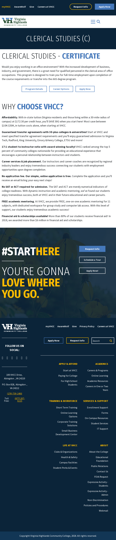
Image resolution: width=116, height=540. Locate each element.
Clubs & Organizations (65, 451)
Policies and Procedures (96, 505)
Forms (105, 412)
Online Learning (100, 375)
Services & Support (95, 401)
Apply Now (104, 6)
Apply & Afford (68, 363)
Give (31, 6)
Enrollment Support (97, 407)
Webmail (103, 510)
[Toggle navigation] (93, 21)
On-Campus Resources (96, 418)
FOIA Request (101, 476)
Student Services (99, 423)
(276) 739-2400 (14, 393)
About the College (98, 451)
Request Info (81, 6)
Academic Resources (97, 380)
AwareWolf (20, 6)
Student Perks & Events (65, 467)
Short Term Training (66, 407)
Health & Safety (69, 457)
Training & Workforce (63, 401)
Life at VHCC (70, 445)
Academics (101, 363)
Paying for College (67, 375)
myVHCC (6, 6)
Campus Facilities (68, 462)
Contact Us (102, 471)
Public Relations (99, 466)
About (104, 445)
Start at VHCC (70, 370)
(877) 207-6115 (20, 399)
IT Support (102, 428)
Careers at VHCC (46, 6)
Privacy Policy (87, 326)
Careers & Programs (97, 370)
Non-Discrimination (97, 500)
